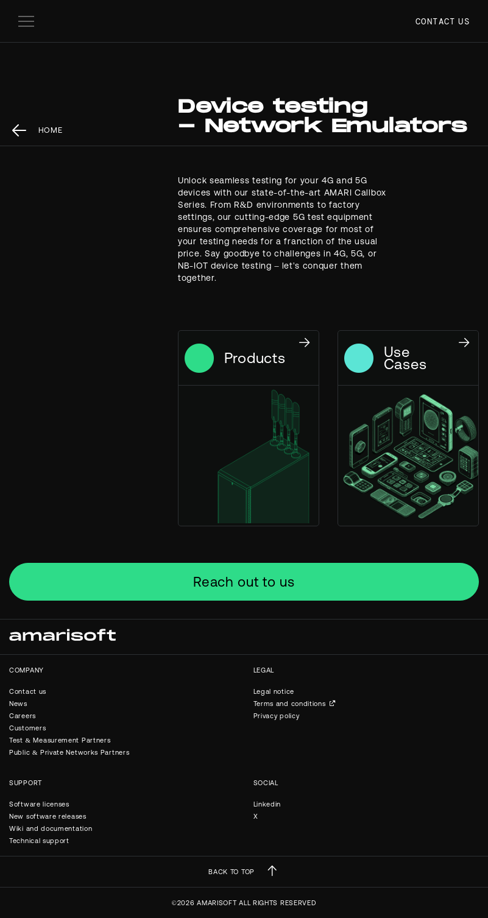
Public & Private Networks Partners (69, 752)
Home (50, 130)
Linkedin (267, 804)
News (18, 703)
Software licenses (39, 804)
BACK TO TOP (231, 871)
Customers (27, 728)
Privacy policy (276, 715)
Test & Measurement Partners (59, 740)
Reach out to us (244, 582)
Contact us (443, 21)
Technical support (39, 840)
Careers (22, 715)
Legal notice (273, 691)
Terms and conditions (289, 703)
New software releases (48, 816)
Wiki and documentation (50, 828)
